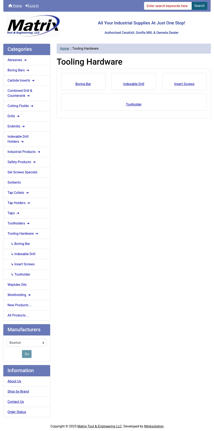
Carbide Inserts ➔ (21, 80)
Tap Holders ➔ (19, 203)
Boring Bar (83, 82)
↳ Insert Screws (21, 264)
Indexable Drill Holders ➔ (18, 139)
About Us (14, 381)
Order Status (17, 412)
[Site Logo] (37, 26)
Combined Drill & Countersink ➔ (20, 93)
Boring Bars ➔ (19, 70)
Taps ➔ (14, 213)
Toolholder (134, 103)
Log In (32, 6)
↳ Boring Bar (19, 244)
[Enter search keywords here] (168, 6)
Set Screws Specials (22, 172)
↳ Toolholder (19, 274)
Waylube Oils (17, 285)
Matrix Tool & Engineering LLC (99, 426)
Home (15, 6)
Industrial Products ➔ (24, 152)
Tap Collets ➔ (18, 193)
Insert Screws (184, 82)
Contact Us (16, 402)
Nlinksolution (154, 426)
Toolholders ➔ (19, 223)
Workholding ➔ (19, 295)
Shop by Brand (18, 391)
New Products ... (20, 305)
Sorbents (14, 182)
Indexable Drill (133, 82)
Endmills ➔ (16, 126)
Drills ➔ (14, 116)
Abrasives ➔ (17, 60)
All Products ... (18, 315)
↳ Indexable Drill (21, 254)
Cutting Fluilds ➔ (21, 106)
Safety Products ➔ (22, 162)
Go (27, 354)
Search (199, 6)
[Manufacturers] (27, 343)
